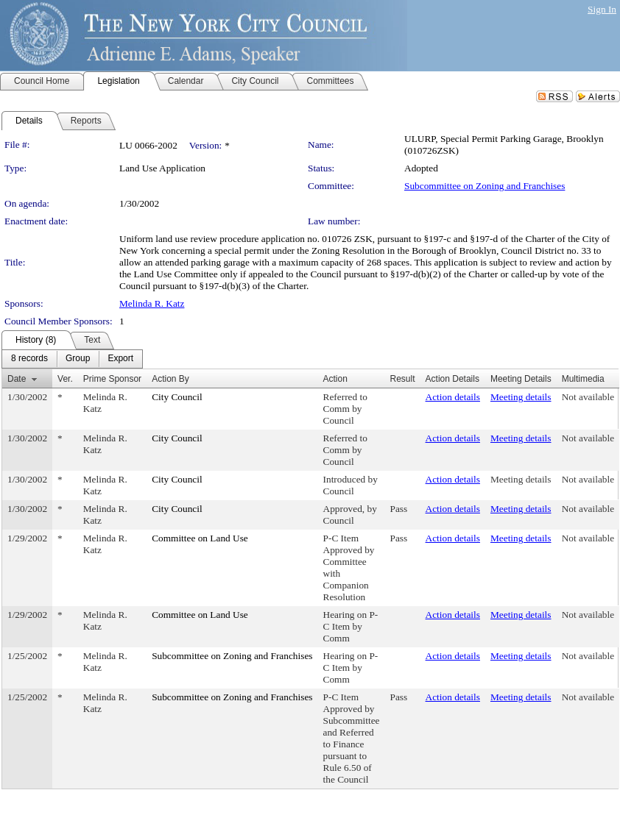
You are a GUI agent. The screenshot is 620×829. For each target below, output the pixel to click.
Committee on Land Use (200, 538)
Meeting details (521, 396)
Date (16, 379)
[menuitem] (29, 359)
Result (402, 379)
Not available (588, 396)
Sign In (602, 9)
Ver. (65, 379)
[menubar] (72, 359)
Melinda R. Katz (151, 303)
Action (335, 379)
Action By (170, 379)
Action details (453, 396)
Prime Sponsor (112, 379)
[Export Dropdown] (120, 359)
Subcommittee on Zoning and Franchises (484, 185)
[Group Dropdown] (78, 359)
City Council (177, 396)
